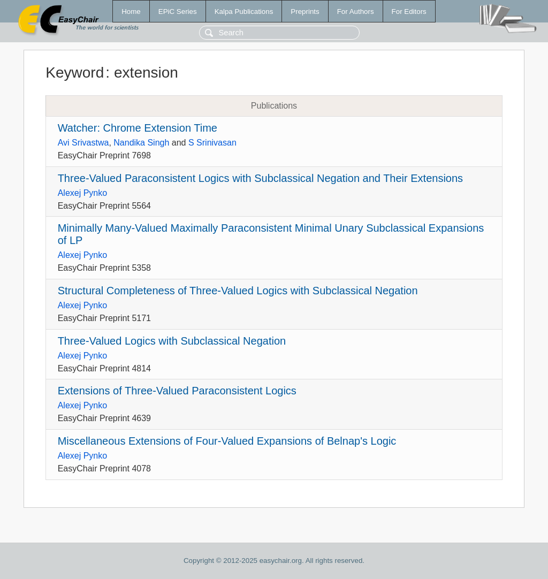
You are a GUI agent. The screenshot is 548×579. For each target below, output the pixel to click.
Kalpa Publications (244, 11)
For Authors (355, 11)
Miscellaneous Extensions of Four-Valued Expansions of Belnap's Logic (227, 441)
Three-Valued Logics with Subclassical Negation (172, 341)
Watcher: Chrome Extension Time (137, 128)
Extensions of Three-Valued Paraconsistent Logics (177, 391)
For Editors (409, 11)
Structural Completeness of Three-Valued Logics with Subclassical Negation (238, 290)
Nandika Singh (141, 142)
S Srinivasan (212, 142)
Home (131, 11)
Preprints (305, 11)
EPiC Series (177, 11)
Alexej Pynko (83, 192)
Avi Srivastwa (83, 142)
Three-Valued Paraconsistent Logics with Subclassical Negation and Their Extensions (260, 178)
